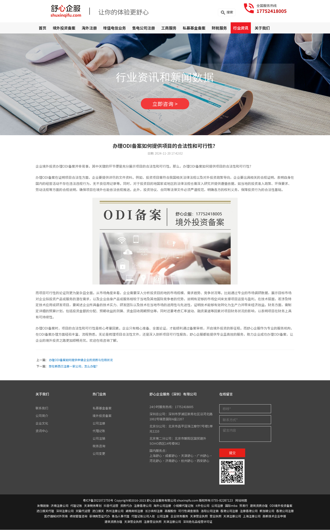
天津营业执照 (199, 516)
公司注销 (99, 439)
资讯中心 (42, 431)
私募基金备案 (194, 28)
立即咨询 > (165, 104)
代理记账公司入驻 (143, 516)
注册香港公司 (143, 506)
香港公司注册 (229, 511)
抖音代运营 (111, 506)
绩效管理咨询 (78, 516)
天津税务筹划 (93, 506)
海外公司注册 (162, 506)
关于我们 (262, 28)
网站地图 (241, 500)
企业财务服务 (179, 516)
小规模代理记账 (183, 506)
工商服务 (168, 28)
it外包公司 (202, 506)
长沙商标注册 (154, 511)
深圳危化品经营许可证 (197, 522)
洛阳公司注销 (209, 511)
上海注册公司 (252, 516)
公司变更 (99, 454)
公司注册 (99, 423)
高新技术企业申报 (274, 516)
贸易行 (243, 506)
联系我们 (42, 408)
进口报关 (98, 511)
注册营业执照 (152, 522)
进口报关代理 (45, 511)
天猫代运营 (83, 511)
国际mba (231, 506)
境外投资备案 (64, 28)
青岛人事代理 (120, 516)
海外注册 (89, 28)
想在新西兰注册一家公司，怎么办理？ (74, 366)
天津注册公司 (232, 516)
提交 (232, 453)
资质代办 (126, 506)
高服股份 (170, 511)
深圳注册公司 (65, 511)
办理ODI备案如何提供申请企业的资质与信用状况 (81, 360)
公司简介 (42, 416)
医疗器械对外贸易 (56, 516)
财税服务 (219, 28)
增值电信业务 (114, 28)
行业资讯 (240, 28)
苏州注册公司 (115, 511)
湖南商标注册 (134, 511)
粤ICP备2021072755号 (98, 500)
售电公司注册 (143, 28)
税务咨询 (99, 446)
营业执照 (215, 516)
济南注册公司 (59, 506)
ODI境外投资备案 (281, 506)
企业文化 (42, 423)
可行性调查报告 (188, 511)
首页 (42, 28)
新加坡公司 (266, 511)
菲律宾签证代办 (99, 516)
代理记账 (99, 431)
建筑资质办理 (259, 506)
